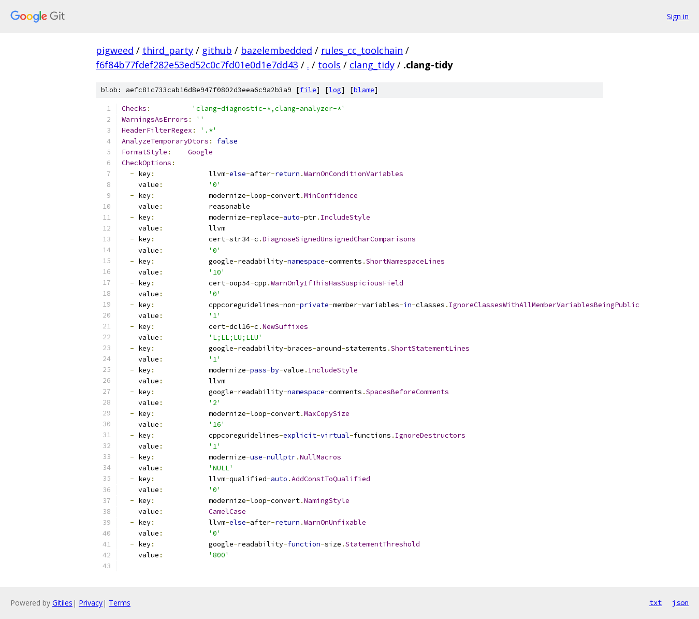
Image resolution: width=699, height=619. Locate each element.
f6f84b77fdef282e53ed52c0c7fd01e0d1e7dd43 (197, 65)
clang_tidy (372, 65)
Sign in (678, 16)
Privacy (91, 603)
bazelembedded (276, 50)
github (217, 50)
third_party (167, 50)
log (335, 89)
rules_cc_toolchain (362, 50)
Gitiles (62, 603)
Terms (119, 603)
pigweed (115, 50)
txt (655, 602)
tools (329, 65)
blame (364, 89)
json (680, 602)
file (308, 89)
